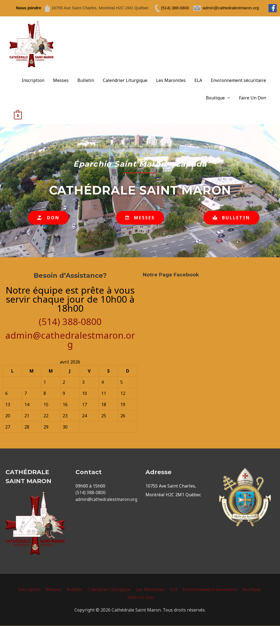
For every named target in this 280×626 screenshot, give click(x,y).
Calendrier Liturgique (125, 81)
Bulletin (85, 81)
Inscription (33, 81)
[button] (48, 218)
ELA (198, 81)
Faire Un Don (252, 98)
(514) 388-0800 (70, 322)
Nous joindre (28, 7)
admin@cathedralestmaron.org (70, 340)
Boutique (215, 98)
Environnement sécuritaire (238, 81)
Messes (61, 81)
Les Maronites (171, 81)
